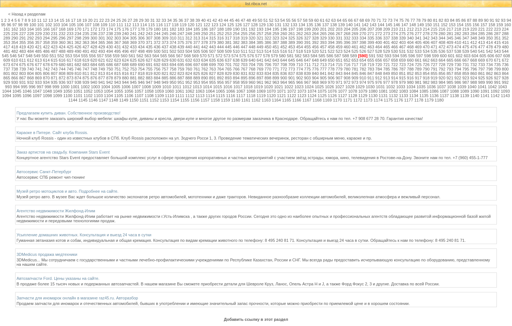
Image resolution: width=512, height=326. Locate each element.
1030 (370, 87)
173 (101, 29)
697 (196, 64)
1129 (362, 95)
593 (388, 56)
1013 (197, 87)
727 (434, 64)
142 (365, 25)
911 (370, 78)
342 (426, 38)
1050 (67, 91)
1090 (474, 91)
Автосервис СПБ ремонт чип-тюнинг (51, 177)
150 (428, 25)
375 (180, 42)
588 (345, 56)
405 (418, 42)
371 (149, 42)
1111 (179, 95)
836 (283, 73)
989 (481, 82)
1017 (237, 87)
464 (378, 47)
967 (307, 82)
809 (69, 73)
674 (14, 64)
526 (362, 51)
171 (85, 29)
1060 (169, 91)
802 (14, 73)
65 (344, 20)
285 (481, 33)
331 (339, 38)
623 (117, 60)
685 (101, 64)
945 (133, 82)
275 (402, 33)
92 (497, 20)
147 (404, 25)
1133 (403, 95)
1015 (217, 87)
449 (260, 47)
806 (46, 73)
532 (410, 51)
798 (489, 69)
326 (299, 38)
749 (101, 69)
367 (117, 42)
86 (463, 20)
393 (323, 42)
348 (473, 38)
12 (45, 20)
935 (54, 82)
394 (331, 42)
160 (507, 25)
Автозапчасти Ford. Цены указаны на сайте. (58, 278)
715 (339, 64)
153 (452, 25)
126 (238, 25)
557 (100, 56)
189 (228, 29)
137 (325, 25)
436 (157, 47)
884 (157, 78)
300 (94, 38)
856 (441, 73)
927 (497, 78)
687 (117, 64)
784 (378, 69)
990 (489, 82)
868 (30, 78)
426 (78, 47)
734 (489, 64)
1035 (421, 87)
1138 (454, 95)
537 (450, 51)
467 (402, 47)
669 (481, 60)
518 (299, 51)
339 (402, 38)
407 (434, 42)
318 (236, 38)
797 (481, 69)
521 (323, 51)
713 (323, 64)
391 (307, 42)
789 (418, 69)
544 (505, 51)
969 (323, 82)
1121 (281, 95)
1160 (235, 100)
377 (196, 42)
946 (141, 82)
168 (62, 29)
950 (173, 82)
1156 (194, 100)
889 (196, 78)
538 (457, 51)
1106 (128, 95)
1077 (342, 91)
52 (271, 20)
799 (497, 69)
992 (505, 82)
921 (450, 78)
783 (370, 69)
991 (497, 82)
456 (315, 47)
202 (331, 29)
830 (236, 73)
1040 (471, 87)
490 (78, 51)
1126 (332, 95)
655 (370, 60)
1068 (250, 91)
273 (386, 33)
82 (441, 20)
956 (220, 82)
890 (204, 78)
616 (62, 60)
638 (236, 60)
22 (101, 20)
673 (6, 64)
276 (410, 33)
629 (164, 60)
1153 (164, 100)
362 (78, 42)
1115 (220, 95)
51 (265, 20)
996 (32, 87)
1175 (388, 100)
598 (427, 56)
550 (44, 56)
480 (505, 47)
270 (362, 33)
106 (80, 25)
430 (109, 47)
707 (275, 64)
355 (22, 42)
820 (157, 73)
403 (402, 42)
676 (30, 64)
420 (30, 47)
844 (347, 73)
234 (78, 33)
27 (129, 20)
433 (133, 47)
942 (109, 82)
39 (197, 20)
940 (94, 82)
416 (505, 42)
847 (370, 73)
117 (167, 25)
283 (465, 33)
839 (307, 73)
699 (212, 64)
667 (465, 60)
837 (291, 73)
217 (450, 29)
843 (339, 73)
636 (220, 60)
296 (62, 38)
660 (410, 60)
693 (164, 64)
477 (481, 47)
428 (94, 47)
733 (481, 64)
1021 (278, 87)
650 (331, 60)
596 (411, 56)
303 (117, 38)
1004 (105, 87)
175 (117, 29)
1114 (210, 95)
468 (410, 47)
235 (85, 33)
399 (370, 42)
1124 (311, 95)
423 (54, 47)
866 (14, 78)
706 (267, 64)
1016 (227, 87)
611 (22, 60)
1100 (67, 95)
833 (260, 73)
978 (394, 82)
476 (473, 47)
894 (236, 78)
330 (331, 38)
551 (53, 56)
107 (88, 25)
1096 (27, 95)
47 (243, 20)
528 (378, 51)
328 (315, 38)
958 (236, 82)
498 (141, 51)
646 (299, 60)
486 (46, 51)
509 (228, 51)
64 (339, 20)
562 (140, 56)
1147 (103, 100)
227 (22, 33)
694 (173, 64)
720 (378, 64)
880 (125, 78)
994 (16, 87)
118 (175, 25)
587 (337, 56)
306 (141, 38)
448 (252, 47)
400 (378, 42)
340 (410, 38)
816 (125, 73)
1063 (199, 91)
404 (410, 42)
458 (331, 47)
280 (441, 33)
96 (9, 25)
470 (426, 47)
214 (426, 29)
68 (361, 20)
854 (426, 73)
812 (94, 73)
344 (441, 38)
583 (306, 56)
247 (180, 33)
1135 (423, 95)
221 (481, 29)
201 (323, 29)
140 (349, 25)
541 (481, 51)
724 (410, 64)
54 (282, 20)
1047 (37, 91)
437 (164, 47)
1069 (261, 91)
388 (283, 42)
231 (54, 33)
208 (378, 29)
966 (299, 82)
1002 (85, 87)
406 (426, 42)
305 (133, 38)
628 (157, 60)
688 (125, 64)
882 (141, 78)
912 (378, 78)
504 (188, 51)
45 (231, 20)
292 (30, 38)
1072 (291, 91)
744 (62, 69)
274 (394, 33)
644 (283, 60)
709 (291, 64)
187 (212, 29)
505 (196, 51)
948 (157, 82)
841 (323, 73)
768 (252, 69)
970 (331, 82)
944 (125, 82)
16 (67, 20)
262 (299, 33)
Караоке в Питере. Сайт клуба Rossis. (52, 132)
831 (244, 73)
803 (22, 73)
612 (30, 60)
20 (90, 20)
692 (157, 64)
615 (54, 60)
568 (187, 56)
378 (204, 42)
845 (355, 73)
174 (109, 29)
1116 (230, 95)
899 (275, 78)
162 (14, 29)
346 (457, 38)
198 (299, 29)
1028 (349, 87)
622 (109, 60)
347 (465, 38)
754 (141, 69)
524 (347, 51)
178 (141, 29)
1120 (271, 95)
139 (341, 25)
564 (155, 56)
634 (204, 60)
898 (267, 78)
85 (458, 20)
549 (37, 56)
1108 (149, 95)
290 (14, 38)
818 (141, 73)
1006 (126, 87)
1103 (98, 95)
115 (151, 25)
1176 (398, 100)
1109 (159, 95)
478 (489, 47)
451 (275, 47)
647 (307, 60)
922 (457, 78)
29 (141, 20)
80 (429, 20)
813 (101, 73)
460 (347, 47)
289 (6, 38)
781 (355, 69)
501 (164, 51)
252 (220, 33)
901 (291, 78)
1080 (373, 91)
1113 (199, 95)
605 (482, 56)
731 (465, 64)
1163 (266, 100)
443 (212, 47)
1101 (78, 95)
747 (85, 69)
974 (362, 82)
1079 (362, 91)
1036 (431, 87)
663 (434, 60)
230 (46, 33)
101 (40, 25)
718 (362, 64)
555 (84, 56)
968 (315, 82)
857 (450, 73)
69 (367, 20)
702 (236, 64)
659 (402, 60)
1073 (301, 91)
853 (418, 73)
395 (339, 42)
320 (252, 38)
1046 (27, 91)
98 (20, 25)
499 (149, 51)
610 (14, 60)
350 (489, 38)
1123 (301, 95)
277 (418, 33)
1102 (87, 95)
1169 (327, 100)
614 (46, 60)
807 (54, 73)
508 (220, 51)
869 (38, 78)
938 (78, 82)
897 (260, 78)
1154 (174, 100)
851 (402, 73)
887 (180, 78)
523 (339, 51)
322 (267, 38)
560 (124, 56)
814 (109, 73)
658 (394, 60)
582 (298, 56)
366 (109, 42)
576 (250, 56)
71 (378, 20)
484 (30, 51)
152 (444, 25)
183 (180, 29)
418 (14, 47)
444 (220, 47)
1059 (159, 91)
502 (173, 51)
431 (117, 47)
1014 (207, 87)
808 (62, 73)
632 (188, 60)
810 (78, 73)
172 (94, 29)
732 (473, 64)
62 (327, 20)
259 (275, 33)
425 (69, 47)
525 (355, 51)
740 (30, 69)
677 (38, 64)
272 (378, 33)
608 (506, 56)
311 (180, 38)
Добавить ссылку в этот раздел (256, 319)
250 (204, 33)
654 (362, 60)
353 (6, 42)
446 (236, 47)
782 (362, 69)
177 (133, 29)
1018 (247, 87)
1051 (78, 91)
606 (490, 56)
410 (457, 42)
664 (441, 60)
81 (435, 20)
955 (212, 82)
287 (497, 33)
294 (46, 38)
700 (220, 64)
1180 (439, 100)
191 (244, 29)
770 (267, 69)
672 (505, 60)
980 (410, 82)
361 (69, 42)
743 (54, 69)
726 (426, 64)
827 (212, 73)
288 (505, 33)
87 (469, 20)
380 (220, 42)
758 (173, 69)
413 (481, 42)
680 (62, 64)
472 (441, 47)
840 (315, 73)
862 (489, 73)
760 (188, 69)
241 (133, 33)
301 (101, 38)
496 (125, 51)
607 (498, 56)
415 (497, 42)
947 (149, 82)
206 (362, 29)
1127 (342, 95)
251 (212, 33)
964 (283, 82)
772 (283, 69)
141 (357, 25)
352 (505, 38)
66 (350, 20)
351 (497, 38)
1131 (383, 95)
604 (475, 56)
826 (204, 73)
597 (419, 56)
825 (196, 73)
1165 (286, 100)
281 (450, 33)
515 (275, 51)
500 (157, 51)
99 (26, 25)
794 (457, 69)
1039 (461, 87)
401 (386, 42)
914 (394, 78)
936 (62, 82)
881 (133, 78)
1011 (176, 87)
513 (260, 51)
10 (33, 20)
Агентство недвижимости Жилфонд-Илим (56, 211)
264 (315, 33)
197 (291, 29)
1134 (413, 95)
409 (450, 42)
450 (267, 47)
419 (22, 47)
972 (347, 82)
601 (451, 56)
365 (101, 42)
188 (220, 29)
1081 (383, 91)
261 (291, 33)
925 (481, 78)
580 (282, 56)
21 (96, 20)
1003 (95, 87)
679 (54, 64)
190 (236, 29)
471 (434, 47)
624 (125, 60)
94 (508, 20)
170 (78, 29)
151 (436, 25)
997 (40, 87)
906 (331, 78)
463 (370, 47)
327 (307, 38)
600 (443, 56)
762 (204, 69)
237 (101, 33)
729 (450, 64)
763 (212, 69)
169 (69, 29)
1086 (434, 91)
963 (275, 82)
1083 (403, 91)
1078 (352, 91)
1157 (205, 100)
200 (315, 29)
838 (299, 73)
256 (252, 33)
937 (69, 82)
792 (441, 69)
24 (112, 20)
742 (46, 69)
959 (244, 82)
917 (418, 78)
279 (434, 33)
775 (307, 69)
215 (434, 29)
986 (457, 82)
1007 (136, 87)
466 (394, 47)
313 (196, 38)
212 (410, 29)
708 (283, 64)
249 (196, 33)
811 (85, 73)
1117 (240, 95)
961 (260, 82)
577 (258, 56)
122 (207, 25)
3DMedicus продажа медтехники (47, 254)
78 (418, 20)
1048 (47, 91)
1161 (245, 100)
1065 (220, 91)
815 (117, 73)
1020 (268, 87)
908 (347, 78)
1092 (495, 91)
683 (85, 64)
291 (22, 38)
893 (228, 78)
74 (395, 20)
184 (188, 29)
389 (291, 42)
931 (22, 82)
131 (278, 25)
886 (173, 78)
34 (169, 20)
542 (489, 51)
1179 (428, 100)
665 (450, 60)
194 (267, 29)
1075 (322, 91)
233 (69, 33)
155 (468, 25)
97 (15, 25)
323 (275, 38)
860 (473, 73)
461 (355, 47)
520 (315, 51)
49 (254, 20)
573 (226, 56)
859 (465, 73)
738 (14, 69)
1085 (423, 91)
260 (283, 33)
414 (489, 42)
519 (307, 51)
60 (316, 20)
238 (109, 33)
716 (347, 64)
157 (483, 25)
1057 (138, 91)
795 (465, 69)
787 (402, 69)
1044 (6, 91)
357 (38, 42)
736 (505, 64)
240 (125, 33)
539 (465, 51)
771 (275, 69)
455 (307, 47)
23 (107, 20)
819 (149, 73)
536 (441, 51)
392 (315, 42)
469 (418, 47)
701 (228, 64)
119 (183, 25)
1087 (444, 91)
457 (323, 47)
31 (152, 20)
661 (418, 60)
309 (164, 38)
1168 (317, 100)
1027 (339, 87)
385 (260, 42)
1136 (434, 95)
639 (244, 60)
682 (78, 64)
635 (212, 60)
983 (434, 82)
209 (386, 29)
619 (85, 60)
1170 (337, 100)
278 (426, 33)
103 (56, 25)
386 (267, 42)
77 (412, 20)
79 (424, 20)
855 (434, 73)
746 (78, 69)
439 (180, 47)
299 (85, 38)
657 (386, 60)
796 (473, 69)
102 (48, 25)
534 (426, 51)
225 (6, 33)
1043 (502, 87)
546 (13, 56)
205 (355, 29)
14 (56, 20)
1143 (505, 95)
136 (317, 25)
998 (48, 87)
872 (62, 78)
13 (50, 20)
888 (188, 78)
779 (339, 69)
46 (237, 20)
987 (465, 82)
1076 (332, 91)
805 (38, 73)
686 (109, 64)
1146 (93, 100)
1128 (352, 95)
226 (14, 33)
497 (133, 51)
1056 (128, 91)
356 (30, 42)
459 (339, 47)
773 (291, 69)
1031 (380, 87)
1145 (82, 100)
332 (347, 38)
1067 (240, 91)
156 (475, 25)
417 (6, 47)
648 (315, 60)
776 (315, 69)
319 (244, 38)
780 (347, 69)
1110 (169, 95)
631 (180, 60)
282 (457, 33)
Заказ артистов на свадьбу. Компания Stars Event (63, 152)
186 (204, 29)
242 (141, 33)
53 (277, 20)
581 (290, 56)
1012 (186, 87)
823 (180, 73)
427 (85, 47)
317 (228, 38)
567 (179, 56)
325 (291, 38)
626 (141, 60)
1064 (210, 91)
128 (254, 25)
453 (291, 47)
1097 (37, 95)
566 (171, 56)
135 (309, 25)
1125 (322, 95)
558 (108, 56)
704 (252, 64)
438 (173, 47)
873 (69, 78)
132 (286, 25)
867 (22, 78)
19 (84, 20)
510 (236, 51)
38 (192, 20)
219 (465, 29)
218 (457, 29)
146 (396, 25)
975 (370, 82)
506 (204, 51)
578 (266, 56)
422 (46, 47)
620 (94, 60)
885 (164, 78)
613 (38, 60)
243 (149, 33)
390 (299, 42)
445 (228, 47)
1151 (144, 100)
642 (267, 60)
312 (188, 38)
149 (420, 25)
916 (410, 78)
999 (55, 87)
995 (24, 87)
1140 (474, 95)
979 (402, 82)
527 (370, 51)
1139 (464, 95)
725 (418, 64)
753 (133, 69)
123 (214, 25)
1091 (485, 91)
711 (307, 64)
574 (235, 56)
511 (244, 51)
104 (64, 25)
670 (489, 60)
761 (196, 69)
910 (362, 78)
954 (204, 82)
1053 (98, 91)
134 (301, 25)
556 (92, 56)
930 (14, 82)
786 (394, 69)
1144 (72, 100)
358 (46, 42)
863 (497, 73)
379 (212, 42)
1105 (118, 95)
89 (480, 20)
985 (450, 82)
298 (78, 38)
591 (372, 56)
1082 (393, 91)
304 (125, 38)
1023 (298, 87)
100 (32, 25)
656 (378, 60)
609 (6, 60)
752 (125, 69)
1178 (418, 100)
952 (188, 82)
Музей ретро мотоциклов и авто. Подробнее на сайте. (68, 191)
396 (347, 42)
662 (426, 60)
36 (180, 20)
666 (457, 60)
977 (386, 82)
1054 (108, 91)
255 (244, 33)
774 (299, 69)
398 (362, 42)
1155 (184, 100)
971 (339, 82)
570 (203, 56)
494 (109, 51)
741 (38, 69)
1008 (146, 87)
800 (505, 69)
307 (149, 38)
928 (505, 78)
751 (117, 69)
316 (220, 38)
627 (149, 60)
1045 (16, 91)
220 (473, 29)
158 (491, 25)
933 (38, 82)
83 (446, 20)
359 (54, 42)
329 (323, 38)
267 (339, 33)
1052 (87, 91)
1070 (271, 91)
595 (403, 56)
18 (79, 20)
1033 (400, 87)
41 (209, 20)
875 (85, 78)
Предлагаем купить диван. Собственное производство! (68, 113)
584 (314, 56)
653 (355, 60)
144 (381, 25)
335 (370, 38)
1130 (373, 95)
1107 (138, 95)
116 (159, 25)
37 (186, 20)
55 (288, 20)
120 (191, 25)
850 (394, 73)
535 (434, 51)
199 (307, 29)
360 (62, 42)
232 (62, 33)
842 (331, 73)
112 (127, 25)
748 (94, 69)
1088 (454, 91)
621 (101, 60)
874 (78, 78)
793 (450, 69)
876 (94, 78)
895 (244, 78)
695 (180, 64)
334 (362, 38)
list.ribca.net (256, 3)
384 (252, 42)
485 (38, 51)
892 (220, 78)
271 (370, 33)
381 (228, 42)
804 (30, 73)
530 (394, 51)
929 (6, 82)
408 (441, 42)
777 (323, 69)
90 (486, 20)
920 (441, 78)
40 (203, 20)
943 (117, 82)
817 (133, 73)
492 (94, 51)
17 (73, 20)
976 (378, 82)
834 (267, 73)
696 (188, 64)
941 (101, 82)
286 (489, 33)
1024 (309, 87)
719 (370, 64)
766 (236, 69)
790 (426, 69)
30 (146, 20)
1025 (319, 87)
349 (481, 38)
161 (6, 29)
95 (3, 25)
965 (291, 82)
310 (173, 38)
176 (125, 29)
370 (141, 42)
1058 (149, 91)
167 (54, 29)
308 (157, 38)
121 (198, 25)
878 (109, 78)
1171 (347, 100)
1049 (57, 91)
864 (505, 73)
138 (333, 25)
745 (69, 69)
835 (275, 73)
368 (125, 42)
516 (283, 51)
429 (101, 47)
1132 (393, 95)
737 (6, 69)
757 (164, 69)
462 (362, 47)
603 (467, 56)
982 (426, 82)
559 (116, 56)
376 (188, 42)
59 (310, 20)
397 (355, 42)
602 (459, 56)
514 (267, 51)
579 (274, 56)
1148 (113, 100)
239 (117, 33)
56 (293, 20)
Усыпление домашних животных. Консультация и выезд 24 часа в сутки (84, 235)
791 (434, 69)
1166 (296, 100)
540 (473, 51)
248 (188, 33)
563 (147, 56)
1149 (123, 100)
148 (412, 25)
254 (236, 33)
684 (94, 64)
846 (362, 73)
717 (355, 64)
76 (407, 20)
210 (394, 29)
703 (244, 64)
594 (395, 56)
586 (330, 56)
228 (30, 33)
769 (260, 69)
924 (473, 78)
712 (315, 64)
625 (133, 60)
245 (164, 33)
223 (497, 29)
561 (132, 56)
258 (267, 33)
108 (96, 25)
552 (60, 56)
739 (22, 69)
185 (196, 29)
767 (244, 69)
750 (109, 69)
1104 (108, 95)
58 (305, 20)
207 (370, 29)
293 (38, 38)
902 (299, 78)
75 (401, 20)
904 (315, 78)
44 (226, 20)
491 (85, 51)
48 (248, 20)
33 (163, 20)
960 (252, 82)
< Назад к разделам (26, 14)
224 (505, 29)
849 (386, 73)
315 (212, 38)
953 (196, 82)
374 (173, 42)
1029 (359, 87)
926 (489, 78)
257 (260, 33)
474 (457, 47)
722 (394, 64)
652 (347, 60)
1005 (115, 87)
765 (228, 69)
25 (118, 20)
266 (331, 33)
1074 (311, 91)
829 (228, 73)
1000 (64, 87)
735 (497, 64)
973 (355, 82)
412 (473, 42)
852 (410, 73)
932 (30, 82)
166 (46, 29)
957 (228, 82)
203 (339, 29)
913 (386, 78)
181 (164, 29)
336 (378, 38)
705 (260, 64)
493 (101, 51)
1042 (492, 87)
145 (388, 25)
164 (30, 29)
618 (78, 60)
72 (384, 20)
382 (236, 42)
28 (135, 20)
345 (450, 38)
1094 (6, 95)
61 (322, 20)
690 (141, 64)
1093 (505, 91)
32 (158, 20)
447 (244, 47)
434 (141, 47)
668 (473, 60)
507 (212, 51)
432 (125, 47)
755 (149, 69)
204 (347, 29)
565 (163, 56)
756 (157, 69)
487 (54, 51)
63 (333, 20)
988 (473, 82)
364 (94, 42)
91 (491, 20)
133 (293, 25)
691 (149, 64)
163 (22, 29)
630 (173, 60)
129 (262, 25)
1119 (261, 95)
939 (85, 82)
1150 (133, 100)
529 (386, 51)
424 (62, 47)
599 (435, 56)
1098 (47, 95)
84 (452, 20)
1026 (329, 87)
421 (38, 47)
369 (133, 42)
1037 (441, 87)
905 (323, 78)
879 (117, 78)
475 (465, 47)
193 (260, 29)
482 (14, 51)
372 (157, 42)
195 (275, 29)
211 (402, 29)
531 (402, 51)
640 (252, 60)
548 (29, 56)
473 (450, 47)
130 (270, 25)
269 (355, 33)
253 (228, 33)
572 (219, 56)
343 (434, 38)
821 (164, 73)
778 (331, 69)
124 (222, 25)
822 (173, 73)
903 (307, 78)
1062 (189, 91)
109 (103, 25)
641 (260, 60)
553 (68, 56)
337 (386, 38)
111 (119, 25)
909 (355, 78)
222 (489, 29)
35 (175, 20)
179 (149, 29)
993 (8, 87)
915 (402, 78)
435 (149, 47)
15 (62, 20)
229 (38, 33)
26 (124, 20)
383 (244, 42)
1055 (118, 91)
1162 (256, 100)
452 (283, 47)
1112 (189, 95)
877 (101, 78)
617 (69, 60)
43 (220, 20)
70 (373, 20)
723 (402, 64)
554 (76, 56)
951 (180, 82)
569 (195, 56)
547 (21, 56)
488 (62, 51)
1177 (408, 100)
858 (457, 73)
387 (275, 42)
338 (394, 38)
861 (481, 73)
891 (212, 78)
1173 (367, 100)
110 (112, 25)
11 (39, 20)
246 (173, 33)
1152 (154, 100)
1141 (485, 95)
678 (46, 64)
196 (283, 29)
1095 (16, 95)
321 (260, 38)
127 (246, 25)
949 (164, 82)
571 (211, 56)
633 (196, 60)
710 (299, 64)
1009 (156, 87)
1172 (357, 100)
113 (135, 25)
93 (503, 20)
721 (386, 64)
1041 (482, 87)
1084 (413, 91)
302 (109, 38)
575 (242, 56)
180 (157, 29)
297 (69, 38)
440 (188, 47)
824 (188, 73)
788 (410, 69)
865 (6, 78)
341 (418, 38)
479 (497, 47)
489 (69, 51)
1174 (377, 100)
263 (307, 33)
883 (149, 78)
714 (331, 64)
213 (418, 29)
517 (291, 51)
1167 (306, 100)
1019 (258, 87)
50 (260, 20)
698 (204, 64)
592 (380, 56)
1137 (444, 95)
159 (499, 25)
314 (204, 38)
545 (5, 56)
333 (355, 38)
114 (143, 25)
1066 (230, 91)
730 (457, 64)
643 (275, 60)
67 (356, 20)
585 (321, 56)
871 (54, 78)
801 (6, 73)
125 (230, 25)
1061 (179, 91)
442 (204, 47)
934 (46, 82)
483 (22, 51)
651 (339, 60)
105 (72, 25)
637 (228, 60)
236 (94, 33)
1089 (464, 91)
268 (347, 33)
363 (85, 42)
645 (291, 60)
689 (133, 64)
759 (180, 69)
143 (373, 25)
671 (497, 60)
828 (220, 73)
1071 (281, 91)
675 (22, 64)
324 (283, 38)
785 (386, 69)
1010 (166, 87)
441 (196, 47)
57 (299, 20)
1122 (291, 95)
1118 (250, 95)
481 (6, 51)
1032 (390, 87)
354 (14, 42)
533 (418, 51)
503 (180, 51)
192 (252, 29)
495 (117, 51)
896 (252, 78)
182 (173, 29)
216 (441, 29)
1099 (57, 95)
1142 (495, 95)
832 (252, 73)
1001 (75, 87)
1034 (410, 87)
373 (164, 42)
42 (214, 20)
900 (283, 78)
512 (252, 51)
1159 (225, 100)
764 (220, 69)
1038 (451, 87)
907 (339, 78)
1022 (288, 87)
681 (69, 64)
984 (441, 82)
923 (465, 78)
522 (331, 51)
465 (386, 47)
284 (473, 33)
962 (267, 82)
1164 (276, 100)
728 (441, 64)
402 (394, 42)
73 (390, 20)
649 (323, 60)
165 (38, 29)
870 (46, 78)
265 (323, 33)
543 (497, 51)
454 (299, 47)
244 (157, 33)
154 (460, 25)
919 (434, 78)
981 (418, 82)
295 (54, 38)
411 (465, 42)
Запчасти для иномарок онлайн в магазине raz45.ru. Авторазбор (77, 298)
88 (474, 20)
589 (353, 56)
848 (378, 73)
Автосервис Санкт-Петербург (44, 171)
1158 (215, 100)
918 (426, 78)
